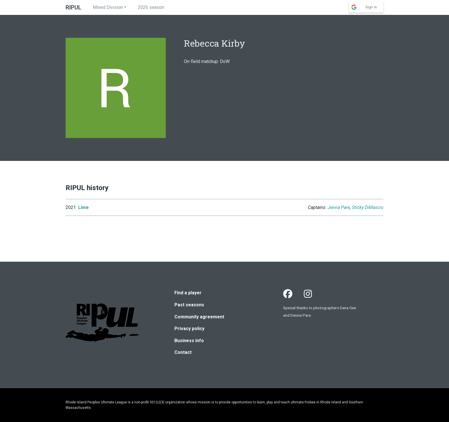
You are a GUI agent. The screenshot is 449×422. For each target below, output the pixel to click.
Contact (183, 352)
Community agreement (199, 317)
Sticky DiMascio (367, 207)
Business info (189, 340)
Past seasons (189, 304)
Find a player (188, 292)
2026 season (151, 7)
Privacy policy (189, 328)
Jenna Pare (339, 207)
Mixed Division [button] (108, 7)
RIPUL (73, 7)
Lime (83, 207)
